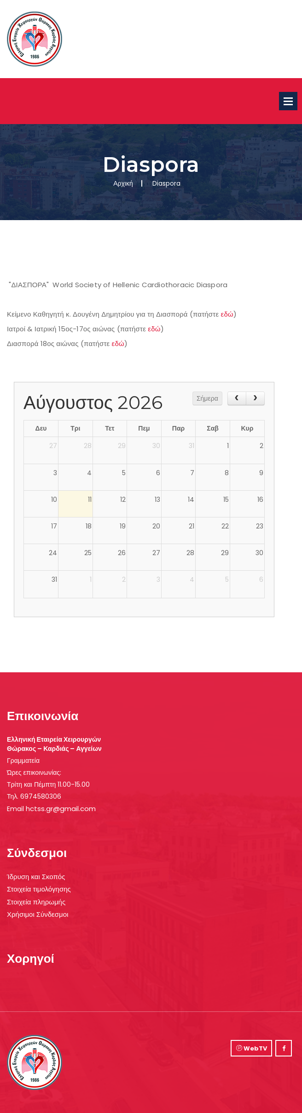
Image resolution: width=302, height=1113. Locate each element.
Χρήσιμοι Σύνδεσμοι (37, 914)
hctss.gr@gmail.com (61, 808)
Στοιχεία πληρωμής (36, 902)
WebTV (251, 1048)
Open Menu (288, 101)
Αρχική (123, 183)
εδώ (227, 314)
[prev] (236, 398)
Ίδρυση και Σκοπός (36, 876)
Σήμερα (207, 398)
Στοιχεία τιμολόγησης (39, 889)
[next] (255, 398)
